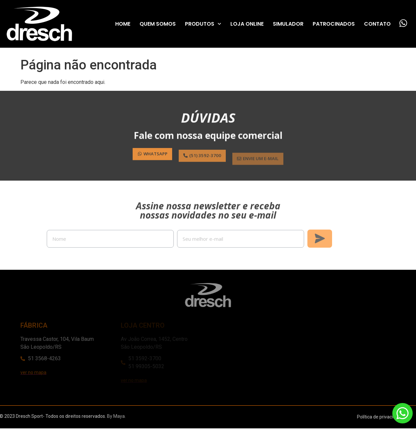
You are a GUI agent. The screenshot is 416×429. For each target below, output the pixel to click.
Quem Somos (157, 24)
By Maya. (63, 416)
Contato (377, 24)
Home (122, 24)
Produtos (203, 24)
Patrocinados (333, 24)
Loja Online (246, 24)
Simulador (288, 24)
